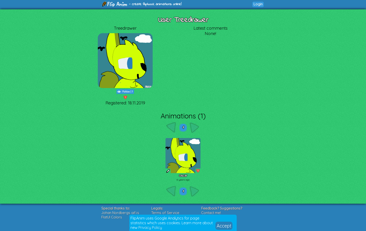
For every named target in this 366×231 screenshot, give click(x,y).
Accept (224, 226)
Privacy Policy (150, 227)
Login (258, 4)
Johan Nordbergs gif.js (120, 212)
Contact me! (211, 212)
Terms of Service (165, 212)
